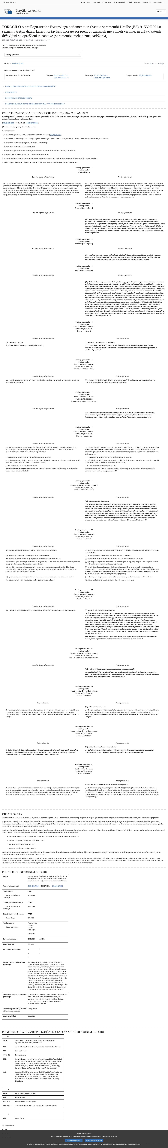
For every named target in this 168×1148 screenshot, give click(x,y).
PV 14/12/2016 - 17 (61, 75)
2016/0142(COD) (17, 63)
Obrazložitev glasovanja (102, 78)
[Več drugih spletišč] (159, 2)
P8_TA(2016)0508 (145, 75)
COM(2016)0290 (8, 123)
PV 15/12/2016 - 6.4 (100, 75)
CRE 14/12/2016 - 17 (62, 78)
